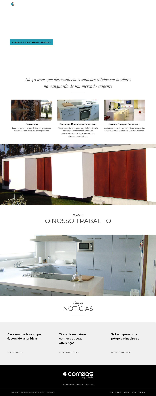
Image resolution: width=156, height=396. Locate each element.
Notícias (100, 6)
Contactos (126, 6)
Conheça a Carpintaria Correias (31, 43)
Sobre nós (61, 6)
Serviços (74, 6)
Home (49, 6)
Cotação (112, 6)
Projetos (87, 6)
